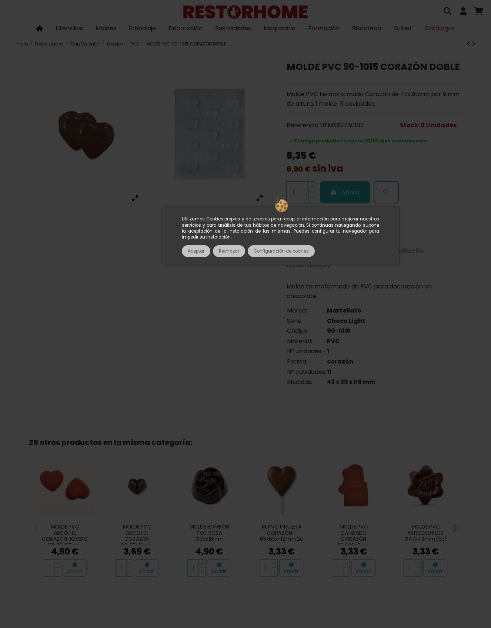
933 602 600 (308, 561)
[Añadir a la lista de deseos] (386, 192)
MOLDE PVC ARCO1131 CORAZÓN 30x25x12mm (137, 536)
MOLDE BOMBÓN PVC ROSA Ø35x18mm (209, 533)
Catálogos (68, 531)
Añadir (345, 192)
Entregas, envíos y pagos (325, 531)
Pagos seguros (260, 531)
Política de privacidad (400, 531)
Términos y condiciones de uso (187, 531)
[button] (36, 528)
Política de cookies (242, 543)
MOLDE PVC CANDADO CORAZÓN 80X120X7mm (353, 536)
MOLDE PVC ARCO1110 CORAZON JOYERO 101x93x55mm (65, 536)
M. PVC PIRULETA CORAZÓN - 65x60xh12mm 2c (281, 533)
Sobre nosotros (113, 531)
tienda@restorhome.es (370, 561)
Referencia (302, 125)
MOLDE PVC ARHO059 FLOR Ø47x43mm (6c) (425, 533)
